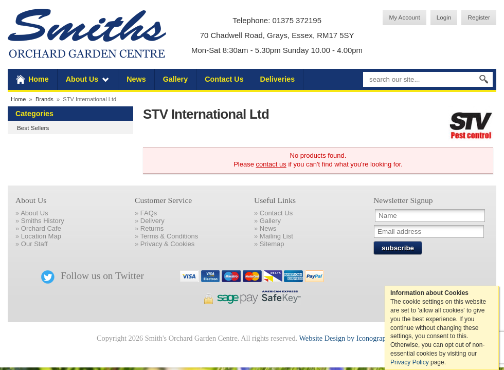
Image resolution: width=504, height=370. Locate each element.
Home (38, 79)
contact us (271, 164)
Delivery (152, 221)
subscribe (398, 248)
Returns (152, 228)
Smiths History (42, 221)
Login (444, 17)
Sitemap (272, 244)
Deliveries (277, 79)
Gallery (175, 79)
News (136, 79)
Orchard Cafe (41, 228)
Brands (44, 99)
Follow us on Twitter (92, 275)
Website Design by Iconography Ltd (352, 338)
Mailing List (276, 236)
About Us (82, 79)
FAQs (148, 213)
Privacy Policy (409, 362)
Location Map (41, 236)
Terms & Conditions (169, 236)
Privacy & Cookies (167, 244)
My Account (404, 17)
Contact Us (224, 79)
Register (478, 17)
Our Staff (34, 244)
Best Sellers (33, 127)
